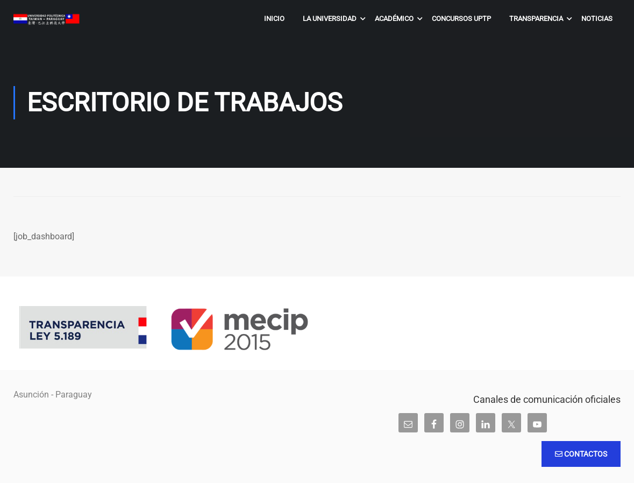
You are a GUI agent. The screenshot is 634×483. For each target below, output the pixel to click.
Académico (394, 19)
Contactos (581, 454)
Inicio (274, 19)
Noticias (596, 19)
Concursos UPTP (461, 19)
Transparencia (536, 19)
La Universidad (330, 19)
